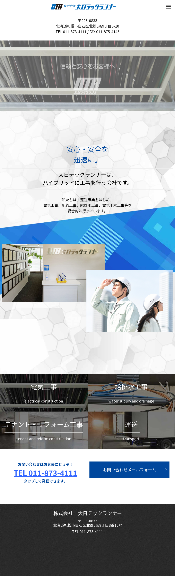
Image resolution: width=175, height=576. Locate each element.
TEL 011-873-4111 (45, 472)
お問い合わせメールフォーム (129, 470)
